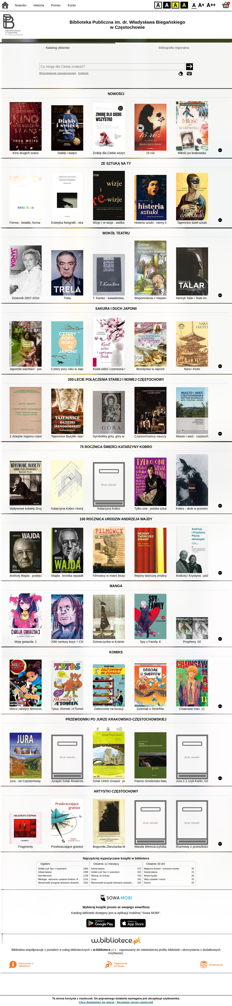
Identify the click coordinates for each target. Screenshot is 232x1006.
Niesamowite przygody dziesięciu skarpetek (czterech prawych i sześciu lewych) (76, 883)
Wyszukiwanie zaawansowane (57, 73)
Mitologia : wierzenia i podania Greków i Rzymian (61, 879)
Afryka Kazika (150, 876)
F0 (194, 5)
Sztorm (147, 883)
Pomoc (56, 5)
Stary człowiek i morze (154, 879)
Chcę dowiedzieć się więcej (96, 1002)
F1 (201, 5)
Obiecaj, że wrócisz (100, 876)
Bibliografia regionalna (174, 47)
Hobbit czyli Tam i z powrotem (52, 869)
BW (167, 5)
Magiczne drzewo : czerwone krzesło (161, 869)
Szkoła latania (45, 872)
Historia (39, 5)
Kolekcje (83, 73)
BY (184, 5)
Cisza (93, 879)
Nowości (20, 5)
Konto (72, 5)
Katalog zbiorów (58, 47)
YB (175, 5)
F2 (211, 5)
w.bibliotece (103, 949)
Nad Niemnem (45, 876)
